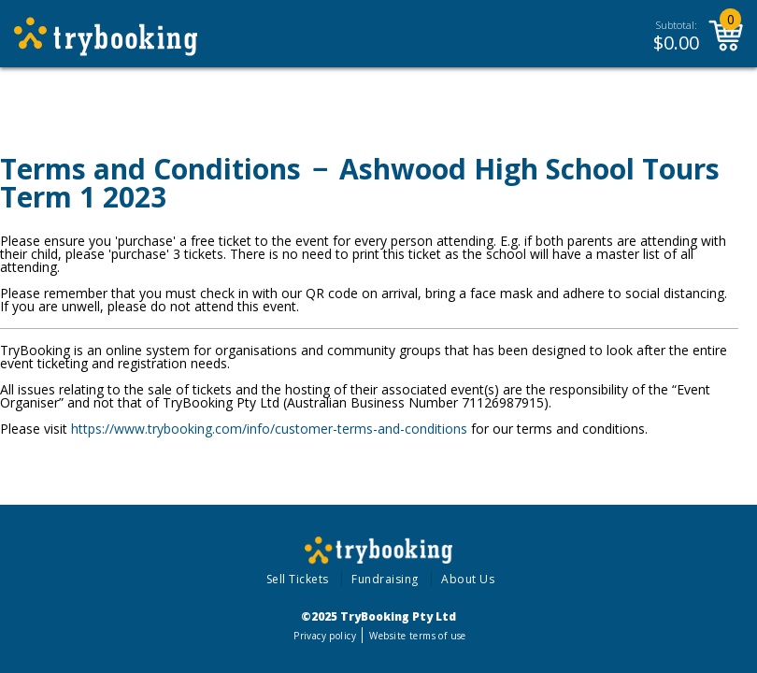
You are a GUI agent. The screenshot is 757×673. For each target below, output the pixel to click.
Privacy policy (324, 635)
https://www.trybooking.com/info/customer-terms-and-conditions (269, 428)
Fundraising (385, 579)
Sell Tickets (297, 579)
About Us (467, 579)
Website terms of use (417, 635)
